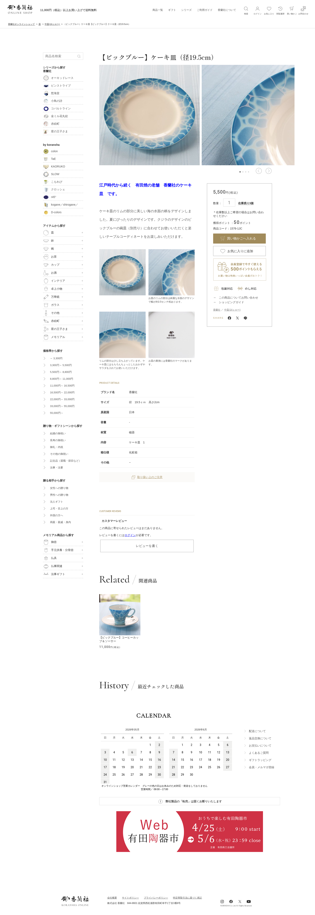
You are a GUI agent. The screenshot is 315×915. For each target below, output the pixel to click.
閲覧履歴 (280, 10)
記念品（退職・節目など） (65, 460)
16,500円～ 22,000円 (62, 392)
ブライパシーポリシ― (156, 897)
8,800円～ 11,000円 (61, 378)
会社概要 (112, 897)
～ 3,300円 (56, 358)
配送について (257, 731)
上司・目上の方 (59, 508)
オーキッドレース (58, 78)
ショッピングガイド (231, 302)
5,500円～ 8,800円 (61, 371)
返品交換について (260, 738)
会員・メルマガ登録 (261, 767)
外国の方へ (56, 515)
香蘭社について (227, 9)
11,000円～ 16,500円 (62, 385)
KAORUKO (54, 166)
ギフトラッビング (260, 760)
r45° (49, 197)
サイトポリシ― (130, 897)
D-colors (52, 212)
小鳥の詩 (52, 100)
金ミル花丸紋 (55, 116)
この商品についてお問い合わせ (238, 297)
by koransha (51, 144)
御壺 (50, 542)
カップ (51, 265)
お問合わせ (303, 10)
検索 (246, 10)
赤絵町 (51, 123)
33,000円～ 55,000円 (62, 406)
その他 (51, 313)
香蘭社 (216, 309)
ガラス (51, 305)
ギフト (172, 9)
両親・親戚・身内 (60, 522)
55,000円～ (56, 412)
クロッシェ (54, 189)
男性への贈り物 (59, 494)
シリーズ (186, 9)
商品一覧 (157, 9)
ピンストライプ (57, 85)
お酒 (50, 273)
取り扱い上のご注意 (147, 477)
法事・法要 (56, 467)
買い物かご (292, 10)
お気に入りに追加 (240, 251)
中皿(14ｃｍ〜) (232, 309)
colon (50, 151)
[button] (258, 170)
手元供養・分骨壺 (58, 550)
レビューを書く (147, 546)
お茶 (50, 257)
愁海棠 (51, 93)
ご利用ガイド (205, 9)
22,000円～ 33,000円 (62, 399)
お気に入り (269, 10)
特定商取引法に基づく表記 (187, 897)
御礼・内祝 (56, 447)
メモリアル (54, 337)
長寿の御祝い (58, 440)
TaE (49, 158)
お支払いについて (260, 745)
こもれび (52, 181)
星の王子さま (55, 131)
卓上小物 (52, 289)
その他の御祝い (59, 453)
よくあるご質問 (259, 752)
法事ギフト (54, 574)
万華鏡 (51, 297)
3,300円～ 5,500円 (61, 365)
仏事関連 (52, 566)
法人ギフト (56, 501)
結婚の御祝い (58, 433)
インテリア (54, 281)
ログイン (130, 535)
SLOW (51, 174)
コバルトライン (57, 108)
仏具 (50, 558)
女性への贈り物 (59, 488)
